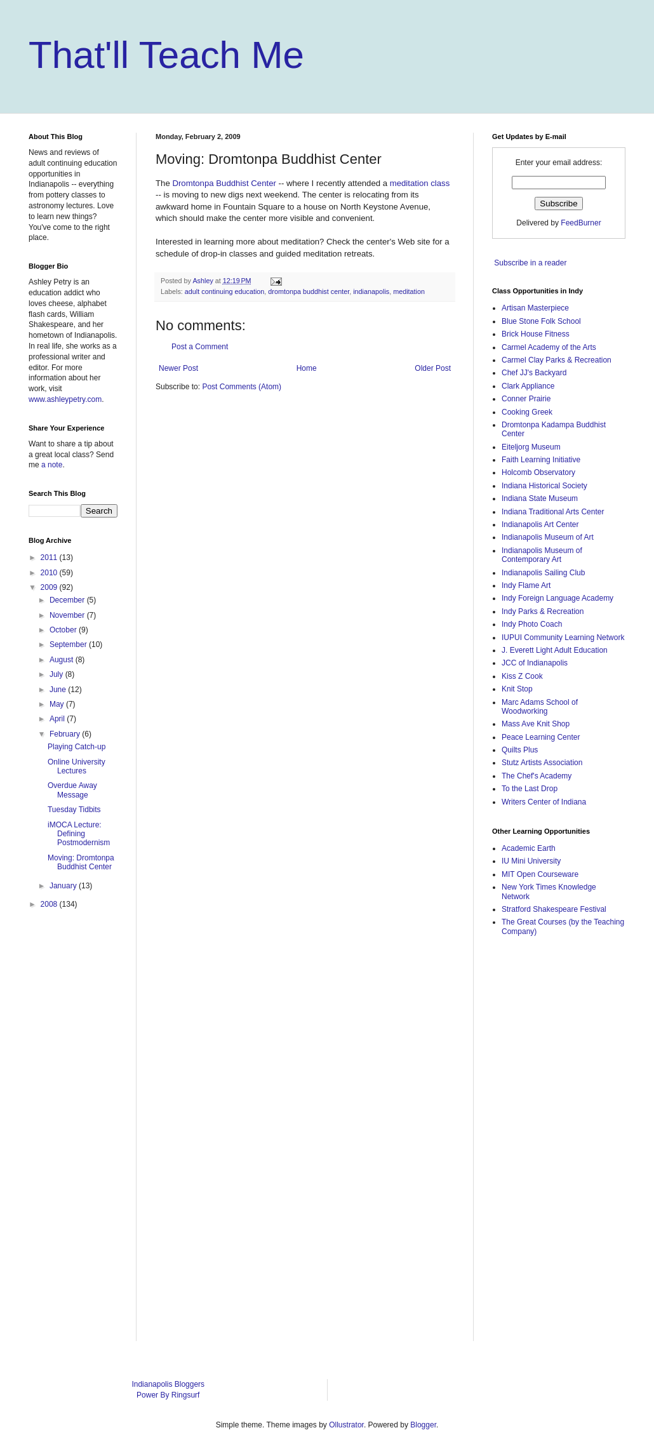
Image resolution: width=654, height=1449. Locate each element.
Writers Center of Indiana (544, 802)
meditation (409, 291)
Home (307, 368)
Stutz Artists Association (542, 762)
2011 (50, 557)
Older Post (433, 368)
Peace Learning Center (541, 737)
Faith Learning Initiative (541, 459)
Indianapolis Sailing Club (543, 572)
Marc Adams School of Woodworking (540, 707)
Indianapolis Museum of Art (548, 537)
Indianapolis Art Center (540, 524)
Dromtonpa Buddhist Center (224, 183)
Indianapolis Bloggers (167, 1384)
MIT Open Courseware (540, 874)
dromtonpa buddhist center (308, 291)
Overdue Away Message (72, 790)
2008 (50, 904)
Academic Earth (529, 848)
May (58, 704)
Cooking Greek (527, 412)
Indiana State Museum (540, 498)
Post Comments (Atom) (241, 386)
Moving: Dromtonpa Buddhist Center (81, 862)
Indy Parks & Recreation (543, 611)
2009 (50, 587)
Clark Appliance (528, 386)
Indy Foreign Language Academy (557, 598)
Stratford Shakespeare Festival (554, 909)
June (59, 689)
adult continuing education (224, 291)
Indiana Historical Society (544, 485)
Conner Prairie (526, 398)
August (63, 659)
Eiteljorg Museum (531, 447)
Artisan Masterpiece (535, 308)
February (66, 734)
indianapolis (371, 291)
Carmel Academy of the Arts (549, 347)
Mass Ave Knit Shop (536, 723)
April (58, 718)
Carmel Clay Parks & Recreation (556, 360)
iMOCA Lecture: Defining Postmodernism (79, 834)
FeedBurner (581, 222)
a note (51, 464)
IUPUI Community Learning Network (563, 637)
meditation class (420, 183)
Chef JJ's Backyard (534, 372)
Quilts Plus (520, 749)
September (69, 644)
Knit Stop (517, 688)
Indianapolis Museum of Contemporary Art (542, 555)
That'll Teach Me (166, 55)
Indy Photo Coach (532, 624)
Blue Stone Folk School (541, 321)
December (68, 600)
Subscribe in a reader (530, 262)
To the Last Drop (529, 788)
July (57, 674)
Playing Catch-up (76, 746)
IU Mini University (531, 861)
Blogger (423, 1424)
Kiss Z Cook (522, 676)
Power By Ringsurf (168, 1395)
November (68, 615)
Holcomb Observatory (538, 472)
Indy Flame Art (526, 585)
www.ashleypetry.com (65, 399)
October (64, 629)
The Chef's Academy (536, 775)
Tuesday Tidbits (74, 809)
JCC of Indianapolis (535, 662)
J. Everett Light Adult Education (555, 650)
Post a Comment (199, 346)
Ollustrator (346, 1424)
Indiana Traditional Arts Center (553, 511)
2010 (50, 572)
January (64, 885)
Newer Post (178, 368)
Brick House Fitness (536, 334)
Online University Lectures (76, 766)
